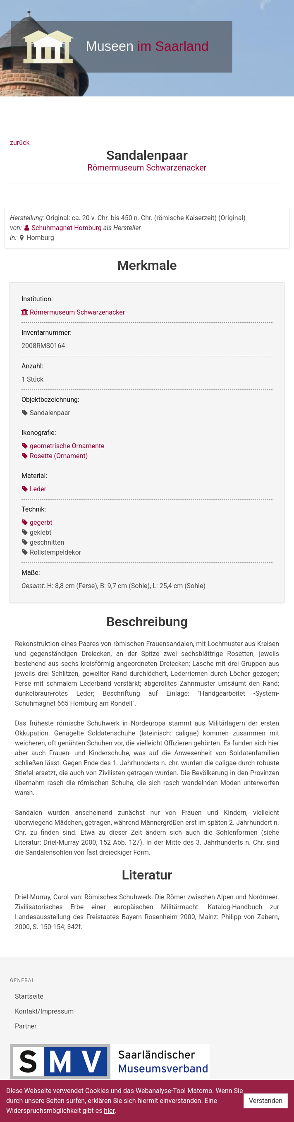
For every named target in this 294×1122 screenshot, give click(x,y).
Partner (26, 1026)
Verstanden (265, 1101)
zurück (19, 143)
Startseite (29, 996)
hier (109, 1111)
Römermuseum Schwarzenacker (147, 168)
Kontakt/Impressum (44, 1011)
